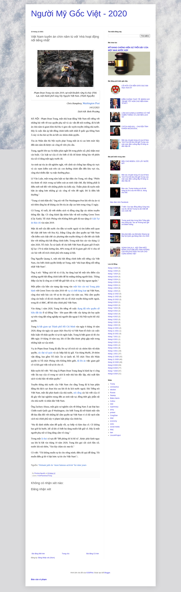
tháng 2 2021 (113, 351)
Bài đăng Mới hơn (38, 554)
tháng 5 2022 (113, 314)
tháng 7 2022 (113, 308)
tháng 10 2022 (113, 299)
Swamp (113, 395)
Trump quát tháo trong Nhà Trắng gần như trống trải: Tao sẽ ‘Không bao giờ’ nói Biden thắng (136, 222)
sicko (112, 424)
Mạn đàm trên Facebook (119, 202)
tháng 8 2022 (113, 305)
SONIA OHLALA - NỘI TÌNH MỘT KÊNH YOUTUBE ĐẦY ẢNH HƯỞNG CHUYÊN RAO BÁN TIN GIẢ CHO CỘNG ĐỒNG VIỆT (136, 251)
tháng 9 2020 (113, 365)
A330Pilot (89, 573)
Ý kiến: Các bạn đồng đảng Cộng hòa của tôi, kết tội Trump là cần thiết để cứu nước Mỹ (135, 209)
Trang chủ (65, 554)
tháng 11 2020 (113, 359)
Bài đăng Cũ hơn (92, 554)
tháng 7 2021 (113, 337)
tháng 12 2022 (113, 294)
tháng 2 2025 (113, 271)
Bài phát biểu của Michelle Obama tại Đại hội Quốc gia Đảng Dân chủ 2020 (135, 235)
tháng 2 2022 (113, 322)
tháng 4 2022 (113, 317)
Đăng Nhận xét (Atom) (46, 558)
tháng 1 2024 (113, 288)
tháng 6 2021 (113, 339)
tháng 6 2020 (113, 374)
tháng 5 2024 (113, 279)
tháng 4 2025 (113, 268)
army (112, 410)
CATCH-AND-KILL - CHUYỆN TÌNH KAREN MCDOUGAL (135, 128)
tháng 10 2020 (113, 362)
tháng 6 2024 (113, 277)
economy (113, 421)
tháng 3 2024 (113, 285)
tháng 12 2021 (113, 328)
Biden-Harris (115, 398)
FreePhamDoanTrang (44, 475)
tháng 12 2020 (113, 357)
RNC (112, 430)
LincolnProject (115, 435)
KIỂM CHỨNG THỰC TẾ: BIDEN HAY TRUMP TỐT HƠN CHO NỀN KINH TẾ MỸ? (136, 101)
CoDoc (112, 401)
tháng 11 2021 (113, 331)
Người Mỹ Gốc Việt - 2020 (79, 13)
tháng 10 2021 (113, 334)
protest (112, 412)
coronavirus (114, 387)
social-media (115, 427)
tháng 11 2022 (113, 297)
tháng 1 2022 (113, 325)
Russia (112, 393)
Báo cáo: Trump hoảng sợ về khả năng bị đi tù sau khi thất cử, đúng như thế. (134, 190)
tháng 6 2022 (113, 311)
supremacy (114, 407)
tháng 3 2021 (113, 348)
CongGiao (114, 415)
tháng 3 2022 (113, 320)
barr (111, 432)
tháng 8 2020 (113, 368)
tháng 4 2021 (113, 345)
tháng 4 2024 (113, 282)
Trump (112, 384)
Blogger (107, 573)
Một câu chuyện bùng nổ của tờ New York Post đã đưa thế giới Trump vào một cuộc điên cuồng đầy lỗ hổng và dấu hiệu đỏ (135, 143)
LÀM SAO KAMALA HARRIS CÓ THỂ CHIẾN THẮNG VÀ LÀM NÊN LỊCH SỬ (136, 115)
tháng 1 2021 (113, 354)
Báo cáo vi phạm (39, 579)
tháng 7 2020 (113, 371)
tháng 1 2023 (113, 291)
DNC (112, 418)
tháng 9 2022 (113, 302)
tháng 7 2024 (113, 274)
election (113, 390)
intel (111, 404)
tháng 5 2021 (113, 342)
